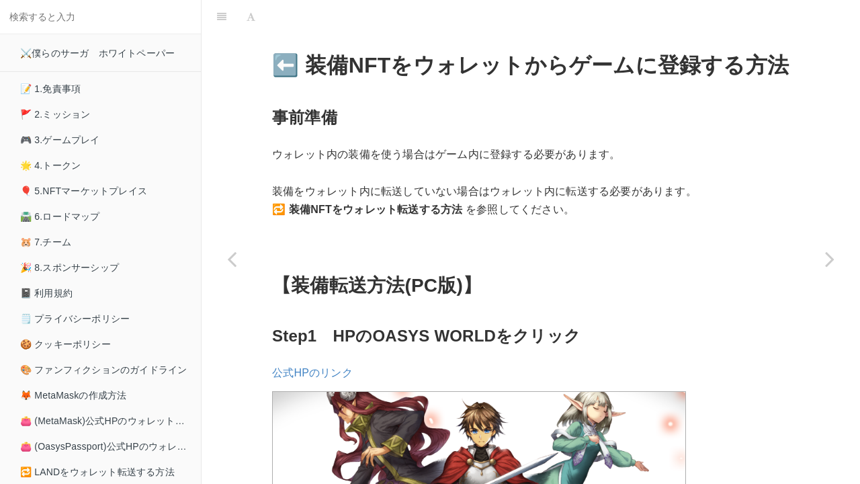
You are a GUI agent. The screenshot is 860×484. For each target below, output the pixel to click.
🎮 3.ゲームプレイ (60, 139)
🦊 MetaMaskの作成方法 (73, 395)
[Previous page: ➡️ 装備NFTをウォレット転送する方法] (232, 259)
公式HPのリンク (312, 339)
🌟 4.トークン (50, 165)
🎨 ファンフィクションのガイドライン (103, 369)
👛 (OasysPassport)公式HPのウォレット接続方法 (110, 446)
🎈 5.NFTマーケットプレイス (83, 191)
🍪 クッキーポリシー (65, 344)
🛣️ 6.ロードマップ (60, 216)
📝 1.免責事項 (50, 88)
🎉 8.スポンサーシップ (69, 267)
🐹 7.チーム (45, 242)
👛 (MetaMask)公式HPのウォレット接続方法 (110, 420)
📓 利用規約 (46, 293)
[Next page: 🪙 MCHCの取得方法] (830, 259)
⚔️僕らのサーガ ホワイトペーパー (97, 53)
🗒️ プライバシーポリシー (75, 318)
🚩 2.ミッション (55, 114)
